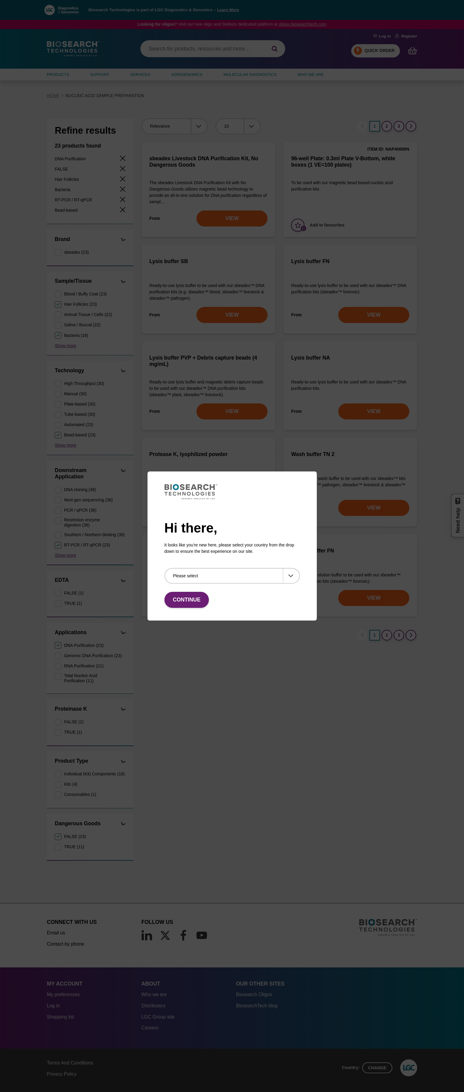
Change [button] (377, 1067)
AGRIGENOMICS (186, 74)
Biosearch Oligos (254, 994)
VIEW (232, 218)
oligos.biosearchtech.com (302, 24)
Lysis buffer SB (168, 261)
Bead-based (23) (80, 434)
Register (406, 36)
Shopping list (60, 1016)
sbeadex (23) (76, 252)
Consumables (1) (80, 794)
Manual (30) (75, 393)
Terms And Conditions (70, 1062)
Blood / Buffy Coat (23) (85, 294)
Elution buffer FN (312, 551)
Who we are (154, 994)
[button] (123, 239)
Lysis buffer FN (310, 261)
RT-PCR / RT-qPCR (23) (87, 545)
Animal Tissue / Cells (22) (88, 314)
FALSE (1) (74, 593)
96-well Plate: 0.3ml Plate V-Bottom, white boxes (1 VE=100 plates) (343, 161)
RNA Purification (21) (84, 665)
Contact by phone (65, 944)
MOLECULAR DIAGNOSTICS (250, 74)
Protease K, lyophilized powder (188, 454)
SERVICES (140, 74)
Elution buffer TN (170, 551)
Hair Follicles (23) (80, 304)
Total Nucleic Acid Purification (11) (80, 678)
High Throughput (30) (84, 383)
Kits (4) (70, 784)
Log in (382, 36)
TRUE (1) (73, 603)
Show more (65, 345)
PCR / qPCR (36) (80, 510)
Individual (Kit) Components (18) (94, 773)
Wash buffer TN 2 (312, 454)
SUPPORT (99, 74)
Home (53, 95)
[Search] (274, 49)
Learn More (228, 10)
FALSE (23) (75, 836)
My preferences (63, 994)
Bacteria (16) (76, 335)
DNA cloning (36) (80, 489)
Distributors (153, 1005)
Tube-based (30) (79, 414)
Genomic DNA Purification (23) (93, 655)
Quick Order (380, 50)
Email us (56, 932)
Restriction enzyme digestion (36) (82, 522)
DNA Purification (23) (84, 645)
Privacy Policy (61, 1074)
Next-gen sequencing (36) (88, 499)
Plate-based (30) (80, 404)
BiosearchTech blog (256, 1005)
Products (58, 74)
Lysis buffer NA (310, 358)
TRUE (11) (74, 846)
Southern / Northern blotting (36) (94, 534)
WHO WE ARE (310, 74)
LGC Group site (157, 1016)
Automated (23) (78, 424)
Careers (149, 1027)
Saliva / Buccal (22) (82, 324)
